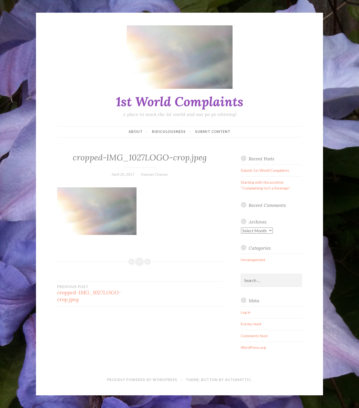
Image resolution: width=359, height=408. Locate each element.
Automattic (238, 380)
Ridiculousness (169, 131)
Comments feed (254, 335)
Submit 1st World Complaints (265, 170)
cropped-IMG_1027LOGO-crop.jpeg (98, 294)
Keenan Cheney (154, 174)
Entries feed (251, 324)
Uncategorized (253, 259)
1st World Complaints (179, 101)
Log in (246, 312)
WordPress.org (253, 347)
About (136, 131)
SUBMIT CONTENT (212, 131)
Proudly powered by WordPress (142, 380)
